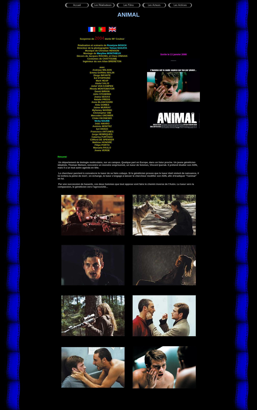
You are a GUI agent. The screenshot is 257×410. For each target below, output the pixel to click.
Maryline (109, 53)
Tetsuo (118, 48)
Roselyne (116, 45)
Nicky (102, 121)
